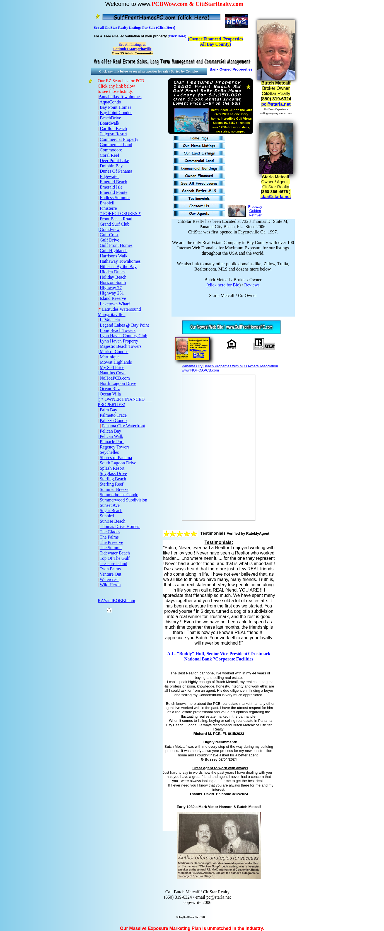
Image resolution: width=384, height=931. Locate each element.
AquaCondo (110, 102)
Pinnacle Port (112, 441)
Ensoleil (107, 203)
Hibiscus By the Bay (118, 266)
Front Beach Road (116, 218)
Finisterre (108, 208)
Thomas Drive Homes (120, 526)
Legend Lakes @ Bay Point (124, 325)
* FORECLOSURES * (120, 213)
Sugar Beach (111, 510)
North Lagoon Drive (118, 383)
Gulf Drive (109, 240)
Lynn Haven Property (119, 341)
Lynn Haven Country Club (123, 335)
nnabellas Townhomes (121, 96)
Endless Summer (115, 197)
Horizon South (113, 282)
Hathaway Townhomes (120, 261)
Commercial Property (119, 139)
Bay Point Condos (116, 112)
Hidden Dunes (112, 271)
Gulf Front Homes (116, 245)
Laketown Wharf (115, 304)
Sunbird (107, 515)
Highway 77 (111, 287)
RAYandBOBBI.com (116, 600)
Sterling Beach (113, 478)
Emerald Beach (113, 181)
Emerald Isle (111, 187)
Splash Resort (112, 468)
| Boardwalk (108, 123)
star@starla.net (275, 196)
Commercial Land (116, 144)
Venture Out (110, 574)
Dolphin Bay (111, 165)
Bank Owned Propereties (231, 69)
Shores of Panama (116, 457)
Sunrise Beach (112, 521)
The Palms (109, 537)
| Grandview (109, 229)
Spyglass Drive (113, 473)
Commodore (111, 150)
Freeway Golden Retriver (255, 210)
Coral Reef (109, 155)
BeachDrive (110, 117)
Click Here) (177, 36)
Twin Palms (110, 568)
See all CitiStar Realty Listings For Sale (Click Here (134, 27)
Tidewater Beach (115, 553)
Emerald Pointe (113, 192)
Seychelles (109, 452)
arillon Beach (115, 128)
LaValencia (110, 319)
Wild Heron (110, 584)
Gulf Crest (109, 234)
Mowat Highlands (116, 362)
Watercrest (109, 579)
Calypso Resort (113, 133)
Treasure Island (113, 563)
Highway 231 (112, 293)
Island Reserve (113, 298)
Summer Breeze (114, 489)
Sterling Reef (112, 484)
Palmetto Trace (113, 415)
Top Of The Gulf (114, 558)
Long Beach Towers (118, 330)
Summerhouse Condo (119, 494)
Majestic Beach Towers (121, 346)
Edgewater (109, 176)
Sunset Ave (110, 505)
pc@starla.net (276, 104)
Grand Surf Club (115, 224)
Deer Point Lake (114, 160)
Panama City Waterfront (123, 425)
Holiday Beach (113, 277)
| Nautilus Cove (111, 372)
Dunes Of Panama (116, 171)
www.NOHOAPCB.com (200, 370)
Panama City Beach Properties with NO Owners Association (230, 366)
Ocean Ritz (110, 388)
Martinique (110, 356)
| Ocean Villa (109, 394)
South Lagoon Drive (118, 462)
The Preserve (111, 542)
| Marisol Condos (113, 351)
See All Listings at (132, 46)
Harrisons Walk (113, 256)
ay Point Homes (117, 107)
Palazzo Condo (113, 420)
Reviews (252, 285)
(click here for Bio (222, 285)
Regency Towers (115, 447)
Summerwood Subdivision (123, 500)
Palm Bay (108, 409)
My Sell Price (112, 367)
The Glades (110, 531)
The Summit (111, 547)
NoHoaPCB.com (115, 378)
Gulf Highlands (113, 250)
